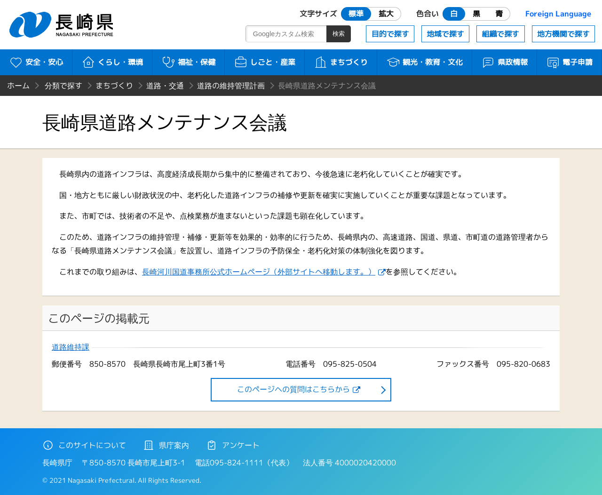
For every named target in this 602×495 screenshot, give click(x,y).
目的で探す (390, 34)
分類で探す (63, 85)
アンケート (233, 445)
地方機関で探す (563, 34)
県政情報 (504, 62)
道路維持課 (70, 347)
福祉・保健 (188, 62)
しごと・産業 (264, 62)
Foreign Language (558, 13)
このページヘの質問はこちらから (293, 389)
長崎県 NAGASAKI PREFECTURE (62, 25)
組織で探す (500, 34)
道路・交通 (165, 85)
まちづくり (341, 62)
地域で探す (445, 34)
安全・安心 (36, 62)
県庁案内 (166, 445)
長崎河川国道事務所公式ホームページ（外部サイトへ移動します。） (258, 272)
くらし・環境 (112, 62)
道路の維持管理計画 (231, 85)
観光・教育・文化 (424, 62)
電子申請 (569, 62)
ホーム (18, 85)
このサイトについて (84, 445)
